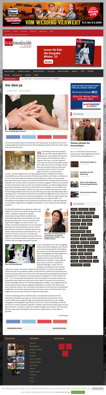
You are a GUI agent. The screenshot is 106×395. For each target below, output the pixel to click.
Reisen (82, 257)
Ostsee (74, 254)
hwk (88, 231)
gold (83, 224)
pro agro (75, 257)
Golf (89, 224)
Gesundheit (75, 224)
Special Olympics (85, 261)
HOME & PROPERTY (38, 71)
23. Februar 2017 (12, 91)
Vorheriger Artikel (14, 328)
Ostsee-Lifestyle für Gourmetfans (80, 144)
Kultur (83, 239)
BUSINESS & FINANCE (24, 71)
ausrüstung (83, 209)
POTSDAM (28, 75)
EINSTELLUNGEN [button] (98, 389)
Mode (73, 246)
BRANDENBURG (17, 75)
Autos (92, 209)
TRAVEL (36, 75)
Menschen (84, 242)
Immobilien (75, 235)
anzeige (74, 209)
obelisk (74, 250)
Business (74, 217)
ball (73, 213)
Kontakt (15, 31)
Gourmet (75, 228)
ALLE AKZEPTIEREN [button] (78, 392)
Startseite (7, 31)
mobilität (94, 242)
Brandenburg (88, 213)
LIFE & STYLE (51, 71)
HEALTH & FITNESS (63, 71)
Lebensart (91, 239)
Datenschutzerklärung (62, 392)
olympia (91, 250)
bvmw (82, 217)
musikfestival (89, 246)
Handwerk (83, 228)
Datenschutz (43, 31)
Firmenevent (76, 220)
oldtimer (82, 250)
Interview (75, 239)
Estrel (89, 217)
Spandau (74, 261)
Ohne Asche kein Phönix (88, 192)
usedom (86, 265)
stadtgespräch (76, 265)
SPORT (83, 71)
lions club (75, 242)
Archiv (52, 31)
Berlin (79, 213)
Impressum (33, 31)
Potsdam (88, 254)
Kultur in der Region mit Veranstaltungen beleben (89, 183)
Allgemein (33, 343)
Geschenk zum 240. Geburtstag (86, 173)
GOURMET (90, 71)
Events (95, 217)
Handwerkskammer (78, 231)
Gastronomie (87, 220)
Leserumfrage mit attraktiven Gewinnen (16, 34)
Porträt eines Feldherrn (88, 162)
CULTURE (7, 75)
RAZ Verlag (24, 31)
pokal (81, 254)
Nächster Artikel (59, 328)
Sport (96, 261)
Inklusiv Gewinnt (87, 235)
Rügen (89, 257)
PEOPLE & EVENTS (9, 71)
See (95, 257)
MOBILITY (75, 71)
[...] (93, 156)
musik (80, 246)
